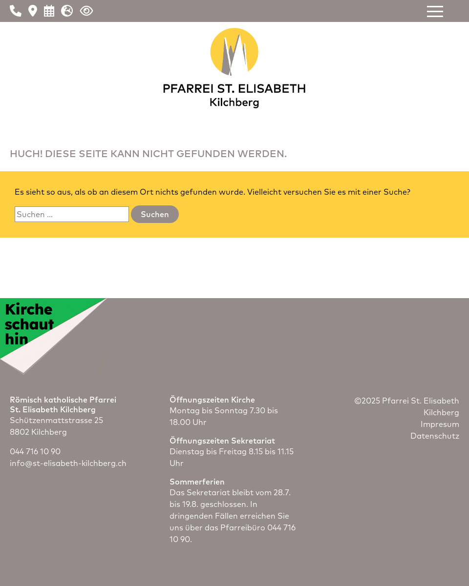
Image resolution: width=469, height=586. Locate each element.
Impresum (440, 424)
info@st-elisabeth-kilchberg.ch (68, 463)
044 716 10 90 (35, 451)
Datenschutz (434, 436)
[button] (435, 11)
